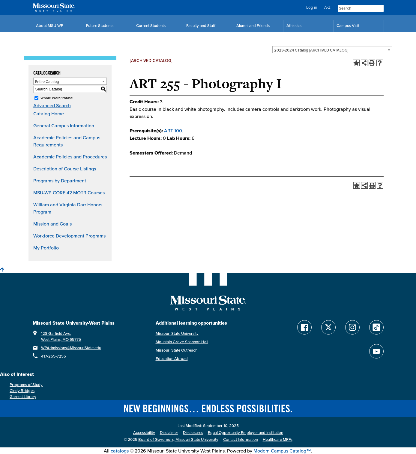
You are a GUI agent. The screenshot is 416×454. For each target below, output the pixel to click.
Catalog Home (48, 113)
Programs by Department (59, 180)
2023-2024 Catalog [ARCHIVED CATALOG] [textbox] (311, 50)
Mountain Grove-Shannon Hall (182, 342)
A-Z (327, 7)
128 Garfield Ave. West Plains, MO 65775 (61, 336)
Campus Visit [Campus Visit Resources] (348, 25)
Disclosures (193, 432)
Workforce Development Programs (69, 235)
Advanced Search (52, 105)
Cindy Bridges (22, 391)
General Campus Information (63, 125)
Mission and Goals (52, 223)
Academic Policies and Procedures (70, 156)
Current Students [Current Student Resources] (151, 25)
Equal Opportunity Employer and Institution (245, 432)
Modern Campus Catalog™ (282, 450)
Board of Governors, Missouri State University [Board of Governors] (178, 439)
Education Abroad (172, 358)
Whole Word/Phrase (56, 97)
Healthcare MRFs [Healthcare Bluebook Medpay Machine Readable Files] (277, 439)
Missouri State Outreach (176, 350)
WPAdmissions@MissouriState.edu (71, 348)
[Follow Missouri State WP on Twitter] (328, 327)
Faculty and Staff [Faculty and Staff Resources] (200, 25)
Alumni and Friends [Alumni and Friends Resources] (253, 25)
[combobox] (332, 49)
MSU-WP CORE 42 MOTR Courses (69, 192)
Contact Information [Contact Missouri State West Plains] (240, 439)
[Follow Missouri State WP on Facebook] (304, 327)
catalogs (120, 450)
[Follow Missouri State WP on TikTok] (376, 327)
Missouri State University (177, 333)
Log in (311, 7)
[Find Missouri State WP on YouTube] (376, 351)
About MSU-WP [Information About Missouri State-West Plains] (49, 25)
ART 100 (173, 130)
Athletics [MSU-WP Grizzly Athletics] (293, 25)
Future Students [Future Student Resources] (99, 25)
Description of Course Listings (64, 168)
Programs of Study (26, 385)
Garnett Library (23, 396)
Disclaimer (169, 432)
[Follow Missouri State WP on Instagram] (352, 327)
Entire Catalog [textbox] (47, 81)
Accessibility (144, 432)
